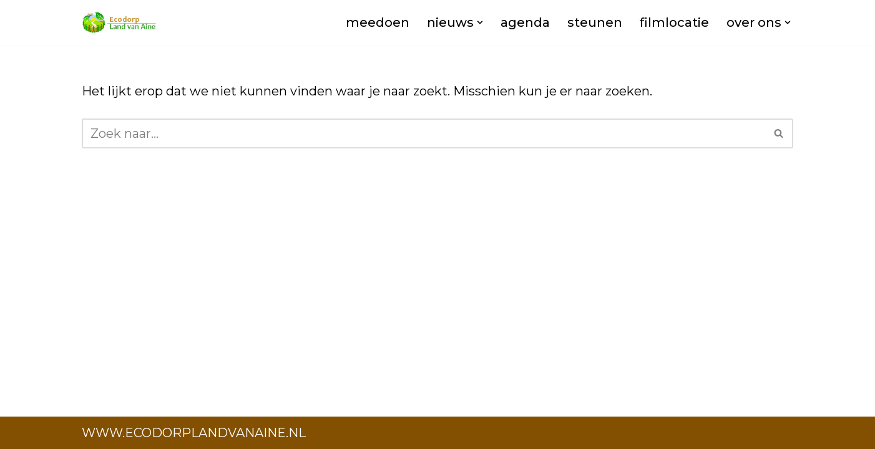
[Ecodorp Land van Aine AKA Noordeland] (119, 22)
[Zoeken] (423, 133)
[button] (480, 22)
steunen (594, 22)
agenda (525, 22)
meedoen (377, 22)
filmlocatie (674, 22)
